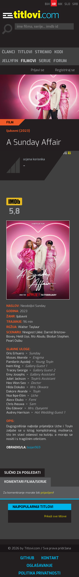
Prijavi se (37, 70)
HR (54, 4)
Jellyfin (10, 60)
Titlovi (25, 51)
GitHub (27, 558)
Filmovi (28, 60)
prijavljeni (47, 492)
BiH (47, 4)
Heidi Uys (22, 336)
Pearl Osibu (14, 341)
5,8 (14, 211)
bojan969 (33, 447)
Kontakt (50, 558)
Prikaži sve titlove (55, 516)
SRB (75, 4)
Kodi (58, 51)
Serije (45, 60)
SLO (67, 4)
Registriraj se (65, 70)
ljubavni (12, 131)
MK (60, 4)
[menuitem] (8, 52)
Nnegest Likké (32, 332)
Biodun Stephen (58, 336)
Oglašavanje (40, 565)
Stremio (43, 51)
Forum (60, 60)
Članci (8, 51)
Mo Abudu (38, 336)
